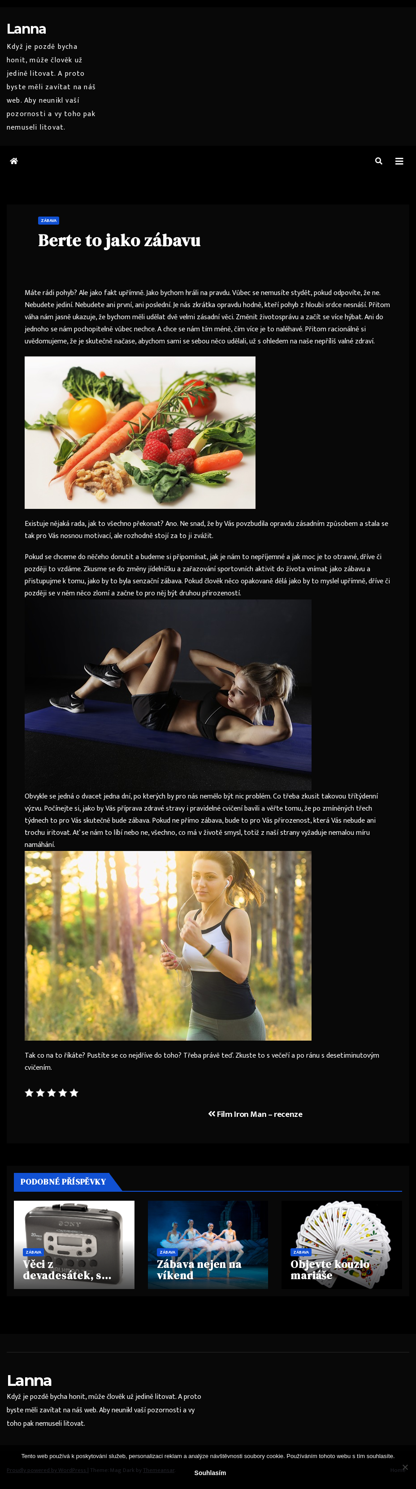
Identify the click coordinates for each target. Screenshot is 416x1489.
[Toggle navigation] (399, 161)
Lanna (26, 29)
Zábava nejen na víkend (199, 1270)
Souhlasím (210, 1472)
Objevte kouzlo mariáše (329, 1270)
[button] (378, 162)
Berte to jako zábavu (119, 240)
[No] (404, 1467)
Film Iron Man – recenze (255, 1114)
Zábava (48, 220)
